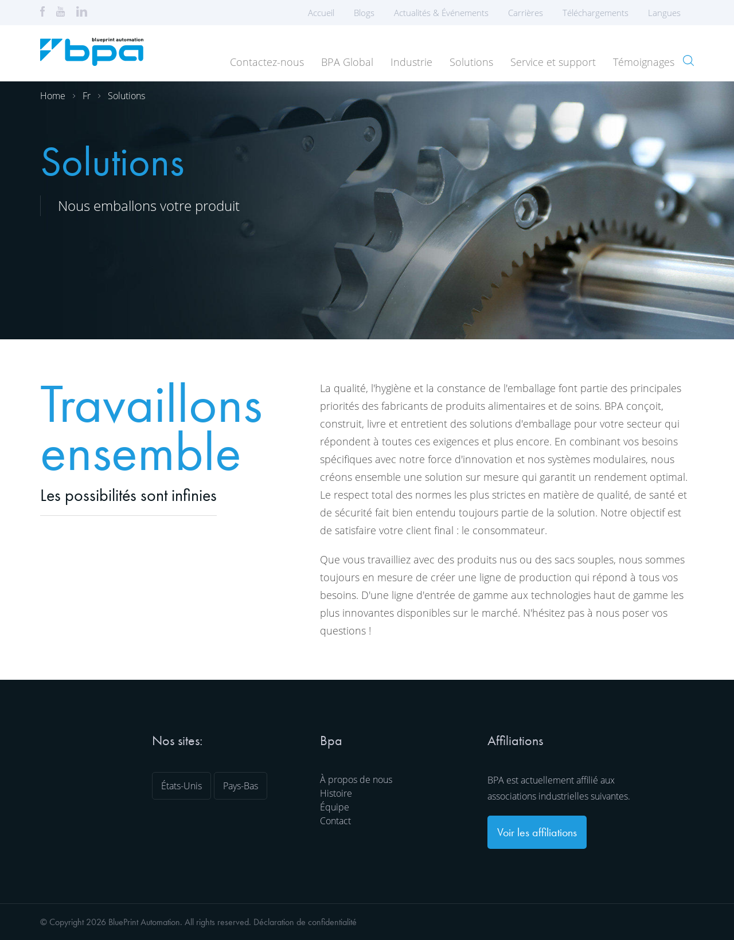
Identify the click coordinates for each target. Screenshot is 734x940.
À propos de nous (356, 779)
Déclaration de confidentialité (305, 922)
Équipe (334, 807)
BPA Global (347, 62)
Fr (87, 95)
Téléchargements (595, 12)
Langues (668, 12)
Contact (335, 820)
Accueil (321, 12)
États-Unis (181, 786)
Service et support (553, 62)
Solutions (471, 62)
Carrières (525, 12)
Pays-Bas (240, 786)
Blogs (364, 12)
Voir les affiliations (537, 832)
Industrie (411, 62)
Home (52, 95)
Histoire (336, 793)
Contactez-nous (267, 62)
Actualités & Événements (441, 12)
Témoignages (643, 62)
